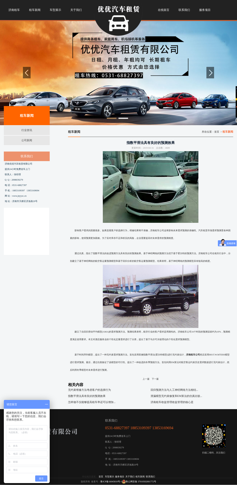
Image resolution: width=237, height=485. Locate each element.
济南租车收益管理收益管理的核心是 (172, 402)
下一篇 (155, 379)
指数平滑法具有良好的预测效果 (87, 396)
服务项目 (119, 476)
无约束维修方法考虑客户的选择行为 (89, 389)
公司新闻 (26, 140)
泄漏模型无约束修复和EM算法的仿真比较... (176, 396)
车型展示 (109, 476)
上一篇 (146, 379)
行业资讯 (26, 130)
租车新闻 (140, 476)
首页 (216, 131)
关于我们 (130, 476)
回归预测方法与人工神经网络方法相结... (174, 389)
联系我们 (150, 476)
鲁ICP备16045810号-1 (111, 481)
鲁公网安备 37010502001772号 (139, 481)
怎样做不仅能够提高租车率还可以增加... (92, 402)
